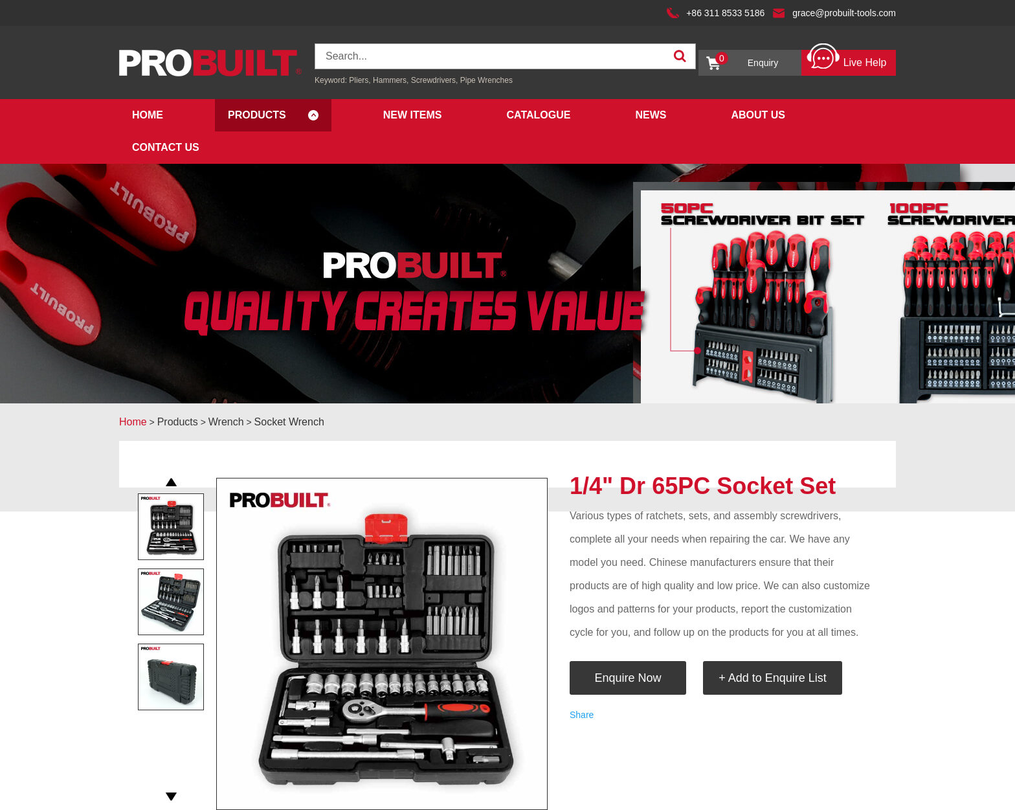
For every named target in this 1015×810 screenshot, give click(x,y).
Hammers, (390, 80)
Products (257, 114)
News (650, 114)
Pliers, (359, 80)
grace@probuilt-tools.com (844, 13)
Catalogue (538, 114)
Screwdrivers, (435, 80)
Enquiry (746, 60)
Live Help (846, 59)
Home (147, 114)
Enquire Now (627, 677)
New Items (412, 114)
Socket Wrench (289, 421)
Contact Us (165, 147)
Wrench (226, 421)
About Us (758, 114)
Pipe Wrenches (486, 80)
